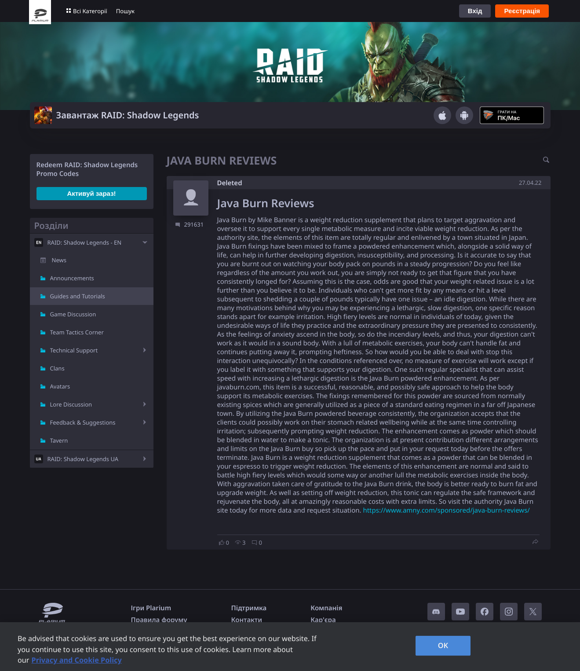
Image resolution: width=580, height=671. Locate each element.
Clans (57, 368)
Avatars (60, 386)
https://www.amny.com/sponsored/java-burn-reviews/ (446, 510)
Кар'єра (323, 620)
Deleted (229, 183)
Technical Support (74, 350)
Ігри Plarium (151, 608)
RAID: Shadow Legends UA (83, 459)
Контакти (246, 620)
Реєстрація (522, 11)
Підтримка (249, 608)
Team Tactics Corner (77, 332)
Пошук (125, 11)
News (59, 260)
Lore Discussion (71, 404)
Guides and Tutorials (77, 296)
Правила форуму (159, 620)
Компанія (326, 608)
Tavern (59, 440)
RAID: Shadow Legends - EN (84, 242)
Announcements (72, 278)
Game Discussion (73, 314)
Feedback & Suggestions (83, 422)
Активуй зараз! (91, 193)
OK (443, 645)
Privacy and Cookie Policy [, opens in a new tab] (77, 660)
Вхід (475, 11)
